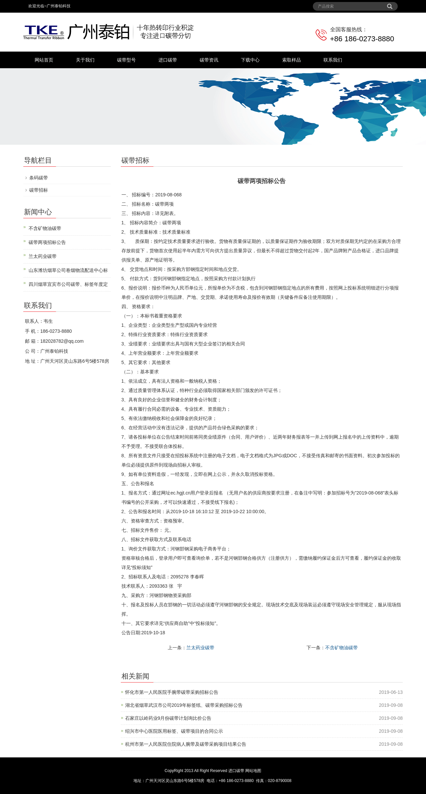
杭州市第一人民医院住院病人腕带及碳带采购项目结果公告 (185, 744)
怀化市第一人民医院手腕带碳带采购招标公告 (171, 692)
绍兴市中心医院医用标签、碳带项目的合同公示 (174, 731)
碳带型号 (126, 60)
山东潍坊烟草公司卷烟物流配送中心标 (68, 270)
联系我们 (332, 60)
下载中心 (250, 60)
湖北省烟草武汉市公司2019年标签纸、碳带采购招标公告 (184, 705)
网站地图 (253, 770)
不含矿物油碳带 (341, 647)
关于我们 (85, 60)
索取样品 (291, 60)
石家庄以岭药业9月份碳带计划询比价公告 (168, 718)
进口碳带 (167, 60)
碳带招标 (38, 190)
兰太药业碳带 (200, 647)
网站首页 (44, 60)
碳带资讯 (209, 60)
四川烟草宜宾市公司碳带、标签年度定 (68, 284)
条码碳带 (38, 177)
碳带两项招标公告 (47, 242)
